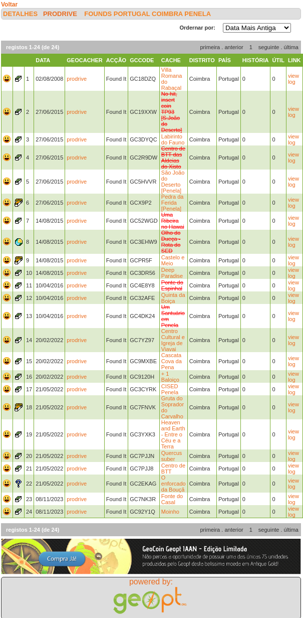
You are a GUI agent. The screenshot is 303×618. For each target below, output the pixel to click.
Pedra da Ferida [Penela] (172, 203)
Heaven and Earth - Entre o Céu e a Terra (173, 434)
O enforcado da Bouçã (173, 484)
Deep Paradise (172, 273)
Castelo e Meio (172, 260)
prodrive (60, 14)
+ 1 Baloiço (170, 377)
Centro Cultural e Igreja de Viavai (173, 340)
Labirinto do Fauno (172, 139)
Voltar (9, 4)
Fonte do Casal (172, 499)
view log (293, 79)
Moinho (170, 512)
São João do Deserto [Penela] (172, 182)
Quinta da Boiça (173, 298)
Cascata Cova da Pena (171, 361)
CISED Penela (169, 389)
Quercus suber (171, 456)
